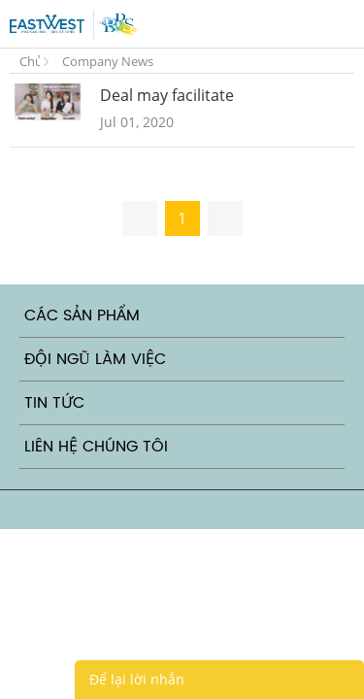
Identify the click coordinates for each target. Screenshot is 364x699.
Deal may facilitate (167, 95)
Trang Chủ (29, 57)
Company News (107, 61)
